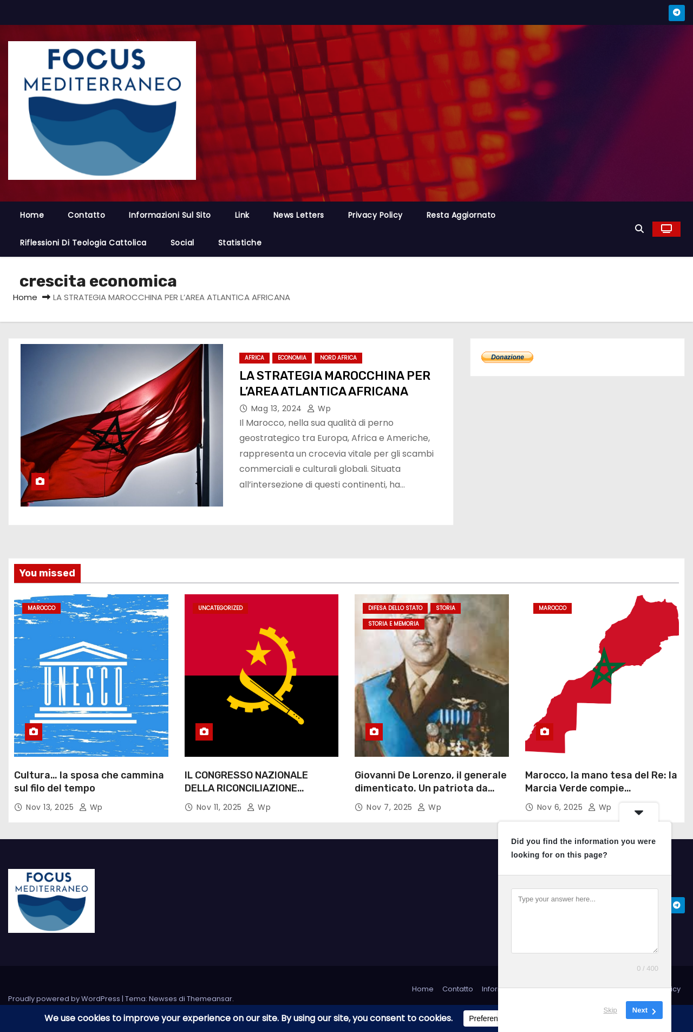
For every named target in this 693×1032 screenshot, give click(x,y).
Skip (610, 1010)
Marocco (41, 608)
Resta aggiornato (461, 215)
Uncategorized (220, 608)
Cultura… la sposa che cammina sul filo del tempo (89, 781)
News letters (298, 215)
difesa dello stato (395, 608)
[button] (639, 229)
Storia (445, 608)
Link (242, 215)
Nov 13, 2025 (51, 807)
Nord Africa (338, 358)
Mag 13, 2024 (278, 408)
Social (182, 242)
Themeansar (209, 999)
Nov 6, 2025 (561, 807)
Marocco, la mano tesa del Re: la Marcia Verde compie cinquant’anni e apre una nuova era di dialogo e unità (601, 794)
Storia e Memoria (393, 624)
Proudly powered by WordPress (65, 999)
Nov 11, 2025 (221, 807)
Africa (254, 358)
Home (32, 215)
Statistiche (240, 242)
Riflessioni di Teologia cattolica (83, 242)
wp (319, 408)
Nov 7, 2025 (391, 807)
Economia (292, 358)
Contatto (86, 215)
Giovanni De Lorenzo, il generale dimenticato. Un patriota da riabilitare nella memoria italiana (431, 794)
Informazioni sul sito (170, 215)
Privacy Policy (375, 215)
